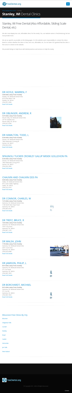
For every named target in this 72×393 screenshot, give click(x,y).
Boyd (3, 335)
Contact (67, 390)
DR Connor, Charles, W (16, 198)
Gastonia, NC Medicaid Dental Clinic (13, 203)
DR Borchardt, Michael (16, 284)
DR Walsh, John (11, 241)
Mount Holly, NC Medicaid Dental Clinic (14, 118)
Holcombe (5, 343)
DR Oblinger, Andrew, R (16, 113)
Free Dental (5, 11)
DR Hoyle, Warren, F (14, 92)
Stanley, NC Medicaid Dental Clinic (12, 96)
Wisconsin (13, 11)
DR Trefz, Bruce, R (13, 220)
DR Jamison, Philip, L (14, 263)
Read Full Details (7, 104)
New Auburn (6, 351)
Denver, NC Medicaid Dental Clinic (12, 139)
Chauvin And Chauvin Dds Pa (20, 177)
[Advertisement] (36, 69)
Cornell (4, 327)
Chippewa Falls (6, 323)
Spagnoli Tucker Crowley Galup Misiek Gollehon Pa (34, 156)
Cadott (4, 339)
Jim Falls (4, 347)
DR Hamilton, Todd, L (15, 135)
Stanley (4, 331)
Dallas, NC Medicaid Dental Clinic (12, 182)
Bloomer (5, 318)
